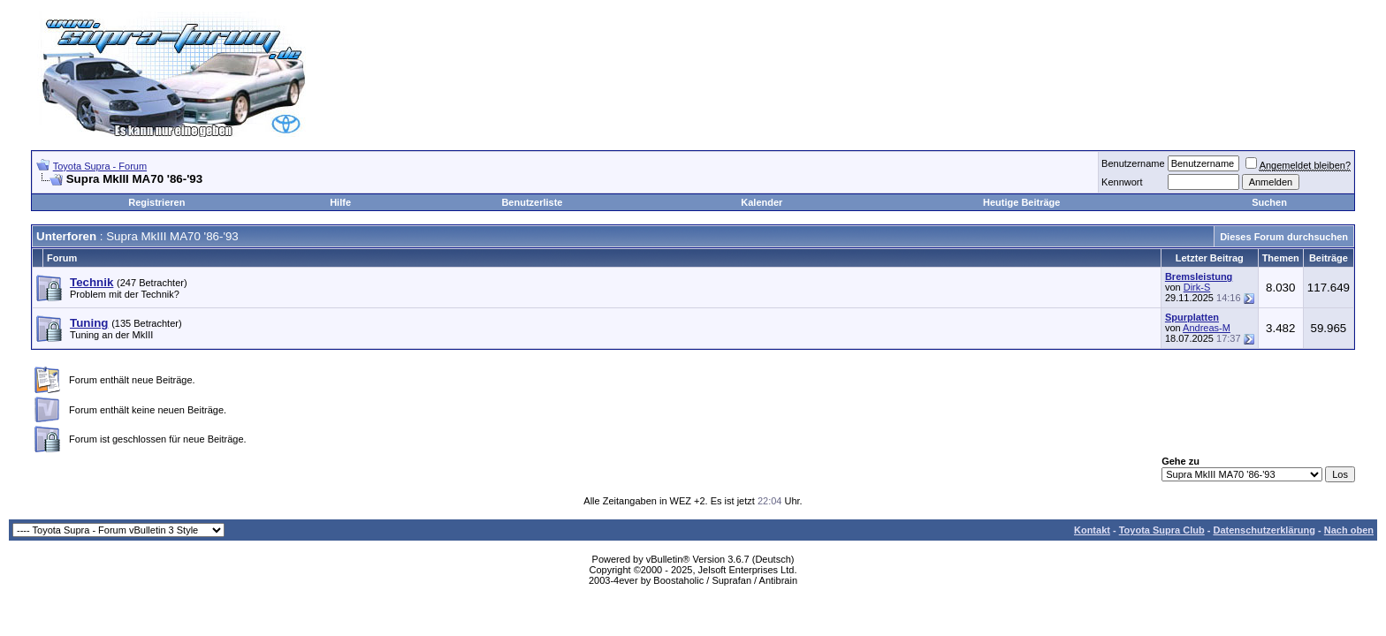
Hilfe (340, 202)
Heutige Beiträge (1021, 202)
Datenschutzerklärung (1264, 530)
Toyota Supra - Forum (100, 166)
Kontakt (1092, 530)
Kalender (761, 202)
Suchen (1269, 202)
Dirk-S (1197, 287)
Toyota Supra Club (1162, 530)
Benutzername (1133, 163)
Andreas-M (1206, 327)
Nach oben (1349, 530)
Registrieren (156, 202)
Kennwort (1121, 182)
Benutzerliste (531, 202)
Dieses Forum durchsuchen (1284, 236)
